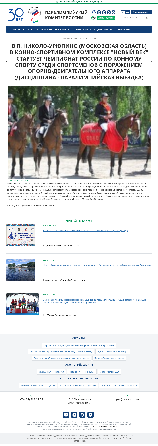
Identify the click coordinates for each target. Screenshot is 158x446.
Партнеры (124, 29)
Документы (104, 29)
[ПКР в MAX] (109, 12)
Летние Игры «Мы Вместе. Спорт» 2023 (78, 387)
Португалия (51, 280)
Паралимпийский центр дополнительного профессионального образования (79, 345)
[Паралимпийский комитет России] (30, 12)
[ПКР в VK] (99, 12)
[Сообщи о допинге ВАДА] (94, 18)
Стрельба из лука (71, 245)
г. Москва (49, 315)
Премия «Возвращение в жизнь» (112, 359)
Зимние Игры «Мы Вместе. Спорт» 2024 (122, 387)
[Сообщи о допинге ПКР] (106, 18)
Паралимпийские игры (55, 29)
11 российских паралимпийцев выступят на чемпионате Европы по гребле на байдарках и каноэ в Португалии (97, 265)
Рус (123, 12)
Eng (127, 12)
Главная (66, 38)
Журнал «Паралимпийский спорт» (115, 352)
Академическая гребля (65, 315)
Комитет (14, 29)
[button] (148, 88)
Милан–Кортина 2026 (112, 373)
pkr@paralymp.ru (127, 402)
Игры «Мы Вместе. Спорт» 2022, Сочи (35, 387)
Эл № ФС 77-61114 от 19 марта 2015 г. (105, 428)
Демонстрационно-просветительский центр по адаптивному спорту (59, 352)
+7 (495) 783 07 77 (31, 402)
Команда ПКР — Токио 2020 (48, 373)
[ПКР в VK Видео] (104, 12)
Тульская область (53, 245)
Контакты (16, 36)
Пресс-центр (83, 29)
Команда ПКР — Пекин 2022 (82, 373)
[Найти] (147, 18)
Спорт (30, 29)
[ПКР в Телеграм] (113, 12)
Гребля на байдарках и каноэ (71, 280)
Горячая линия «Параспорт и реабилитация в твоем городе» (60, 359)
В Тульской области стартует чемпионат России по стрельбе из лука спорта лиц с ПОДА (85, 230)
